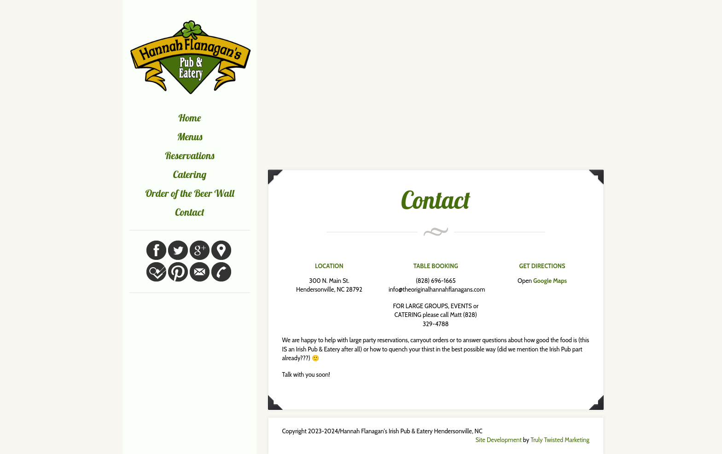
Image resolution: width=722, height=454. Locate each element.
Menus (190, 136)
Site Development (499, 439)
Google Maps (550, 280)
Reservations (190, 155)
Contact (189, 212)
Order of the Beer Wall (189, 193)
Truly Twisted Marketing (559, 439)
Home (190, 117)
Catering (190, 174)
